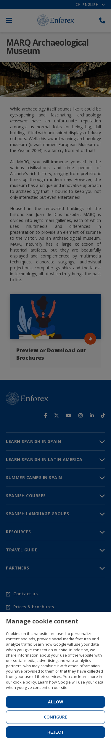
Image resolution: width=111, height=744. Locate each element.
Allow (55, 702)
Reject (55, 732)
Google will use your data (76, 644)
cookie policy (24, 682)
